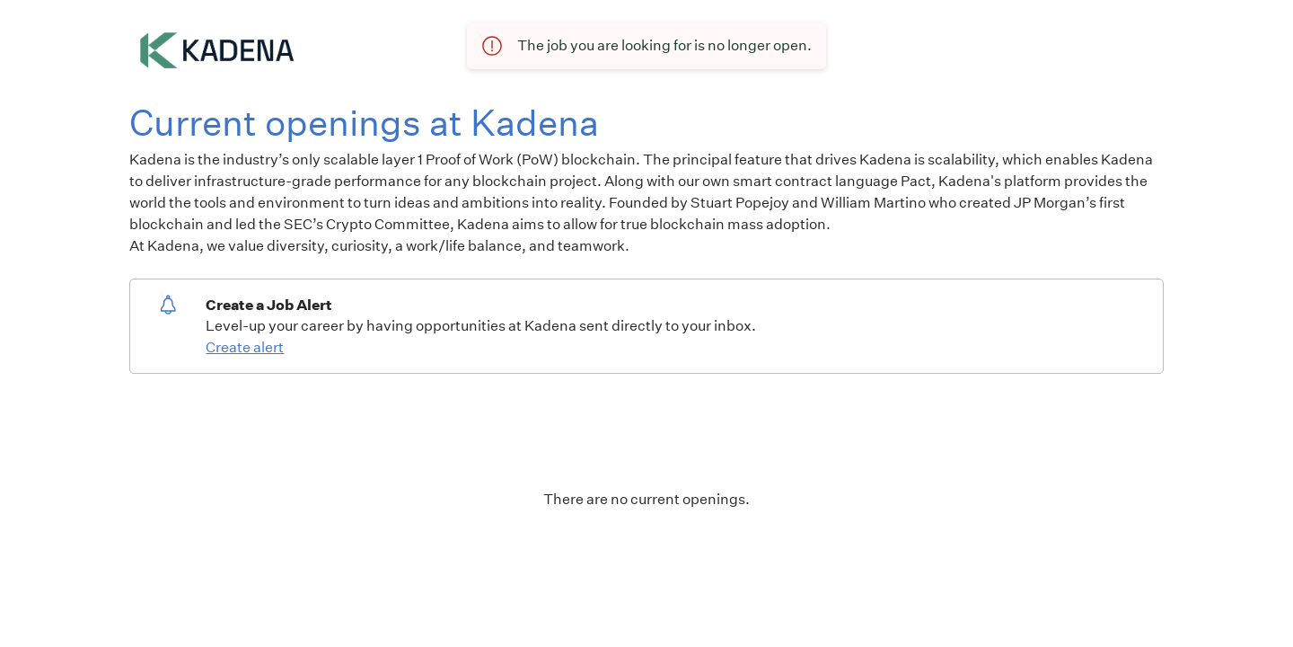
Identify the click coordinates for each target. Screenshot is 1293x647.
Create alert (245, 347)
